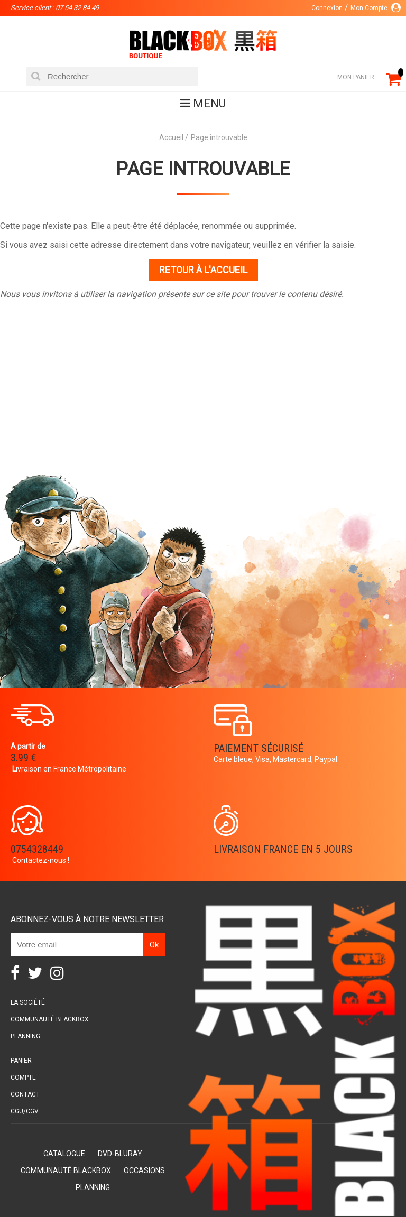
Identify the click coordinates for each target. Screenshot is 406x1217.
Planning (25, 1036)
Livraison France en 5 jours (283, 849)
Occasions (144, 1170)
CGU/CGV (25, 1111)
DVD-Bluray (120, 1153)
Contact (25, 1094)
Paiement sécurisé (258, 748)
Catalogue (64, 1153)
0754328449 (37, 849)
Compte (23, 1077)
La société (28, 1002)
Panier (21, 1060)
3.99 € (23, 757)
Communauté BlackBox (50, 1019)
